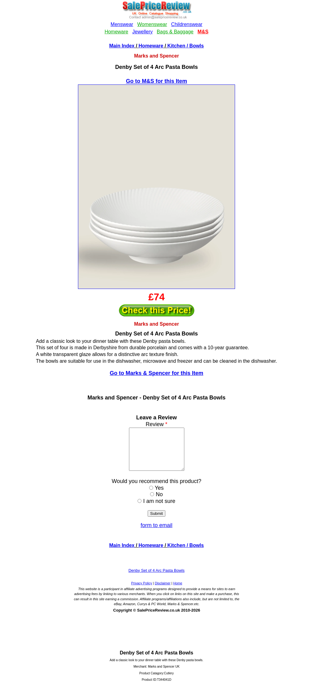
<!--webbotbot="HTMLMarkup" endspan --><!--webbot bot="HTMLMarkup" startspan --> (156, 21)
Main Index (121, 45)
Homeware (150, 45)
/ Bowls (194, 45)
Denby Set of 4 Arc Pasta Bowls (156, 578)
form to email (156, 533)
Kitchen (177, 45)
